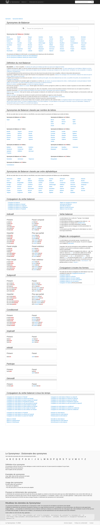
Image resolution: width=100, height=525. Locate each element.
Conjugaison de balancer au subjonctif (17, 205)
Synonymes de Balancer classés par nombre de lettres (31, 110)
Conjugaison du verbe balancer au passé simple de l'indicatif (21, 404)
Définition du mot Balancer (19, 63)
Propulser (83, 48)
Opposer (41, 50)
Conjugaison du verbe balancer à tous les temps (28, 393)
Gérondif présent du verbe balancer (59, 420)
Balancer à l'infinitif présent (13, 420)
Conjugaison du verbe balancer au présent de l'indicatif (20, 398)
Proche (7, 468)
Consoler (19, 43)
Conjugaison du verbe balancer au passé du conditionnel (64, 409)
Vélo (13, 477)
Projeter (72, 48)
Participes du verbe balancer (58, 412)
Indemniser (83, 43)
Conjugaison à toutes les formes (74, 268)
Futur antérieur (37, 260)
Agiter (18, 41)
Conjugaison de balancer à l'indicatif (16, 204)
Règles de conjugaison (70, 236)
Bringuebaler (10, 39)
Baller (18, 39)
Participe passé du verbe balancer (59, 415)
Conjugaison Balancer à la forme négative (70, 278)
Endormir (83, 39)
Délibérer (83, 46)
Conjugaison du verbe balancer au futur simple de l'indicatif (21, 408)
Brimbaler (83, 37)
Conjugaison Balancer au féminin (68, 276)
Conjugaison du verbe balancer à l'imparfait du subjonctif (64, 401)
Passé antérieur (38, 246)
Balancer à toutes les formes (67, 207)
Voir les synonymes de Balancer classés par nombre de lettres (22, 57)
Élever (61, 41)
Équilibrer (62, 43)
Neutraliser (9, 45)
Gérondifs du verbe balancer (58, 419)
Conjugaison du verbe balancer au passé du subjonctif (64, 400)
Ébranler (30, 45)
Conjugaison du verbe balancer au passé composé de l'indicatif (22, 400)
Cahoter (51, 39)
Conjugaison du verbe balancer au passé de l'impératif (20, 415)
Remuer (62, 39)
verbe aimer (71, 243)
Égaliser (51, 43)
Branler (19, 37)
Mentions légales (68, 523)
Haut (13, 476)
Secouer (41, 39)
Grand (27, 476)
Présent (10, 220)
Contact (91, 523)
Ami (6, 469)
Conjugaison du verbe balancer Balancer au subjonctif (64, 397)
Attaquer (62, 45)
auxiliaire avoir (81, 222)
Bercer (8, 37)
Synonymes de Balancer (18, 22)
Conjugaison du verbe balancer (21, 199)
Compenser (9, 43)
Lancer (19, 46)
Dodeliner (72, 39)
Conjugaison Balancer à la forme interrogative (71, 279)
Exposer (72, 41)
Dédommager (42, 43)
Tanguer (30, 37)
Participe (11, 364)
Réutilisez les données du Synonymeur (23, 503)
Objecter (51, 50)
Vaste (10, 476)
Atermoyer (51, 48)
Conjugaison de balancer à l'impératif (17, 209)
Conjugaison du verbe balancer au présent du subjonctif (64, 398)
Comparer (62, 50)
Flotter (29, 48)
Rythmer (9, 41)
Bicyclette (7, 477)
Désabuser (41, 41)
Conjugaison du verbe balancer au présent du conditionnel (65, 408)
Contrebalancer (74, 43)
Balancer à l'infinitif (11, 419)
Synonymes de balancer (66, 204)
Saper (71, 45)
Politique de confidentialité (81, 523)
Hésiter (72, 46)
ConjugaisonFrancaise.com (78, 273)
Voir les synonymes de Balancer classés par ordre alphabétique (22, 55)
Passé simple (12, 246)
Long (6, 476)
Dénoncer (19, 50)
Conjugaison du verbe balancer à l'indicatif (17, 397)
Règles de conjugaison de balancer (68, 202)
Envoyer (30, 46)
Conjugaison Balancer (65, 275)
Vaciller (72, 50)
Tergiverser (20, 48)
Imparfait (10, 233)
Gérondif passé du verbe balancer (59, 422)
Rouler (50, 37)
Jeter (8, 46)
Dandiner (41, 37)
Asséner (62, 46)
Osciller (30, 39)
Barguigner (41, 48)
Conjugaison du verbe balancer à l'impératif (17, 412)
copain (10, 469)
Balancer (24, 2)
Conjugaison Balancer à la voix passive (69, 281)
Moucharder (10, 50)
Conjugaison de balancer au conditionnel (18, 207)
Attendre (62, 48)
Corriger (30, 43)
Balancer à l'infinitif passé (13, 422)
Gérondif (11, 378)
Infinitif (10, 347)
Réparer (19, 45)
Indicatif (10, 214)
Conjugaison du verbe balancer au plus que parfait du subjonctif (66, 403)
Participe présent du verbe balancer (59, 414)
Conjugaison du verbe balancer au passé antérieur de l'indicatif (22, 406)
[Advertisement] (50, 11)
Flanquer (83, 45)
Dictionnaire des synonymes (36, 2)
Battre (61, 37)
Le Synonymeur (15, 2)
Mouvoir (40, 45)
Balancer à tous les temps (66, 209)
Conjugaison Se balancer (66, 282)
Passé (34, 281)
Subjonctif (11, 275)
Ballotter (72, 37)
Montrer (83, 41)
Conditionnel (12, 310)
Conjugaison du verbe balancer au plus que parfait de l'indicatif (22, 403)
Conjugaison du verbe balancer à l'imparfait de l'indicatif (20, 401)
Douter (8, 48)
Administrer (52, 46)
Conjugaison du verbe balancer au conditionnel (62, 406)
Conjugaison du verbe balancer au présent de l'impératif (20, 414)
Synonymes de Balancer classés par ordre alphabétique (32, 171)
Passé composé (38, 220)
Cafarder (30, 50)
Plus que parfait (38, 233)
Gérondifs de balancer (65, 205)
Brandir (51, 41)
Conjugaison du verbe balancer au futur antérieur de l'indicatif (21, 409)
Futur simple (11, 260)
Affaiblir (51, 45)
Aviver (29, 41)
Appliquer (41, 46)
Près (11, 468)
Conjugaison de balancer (14, 202)
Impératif (11, 331)
